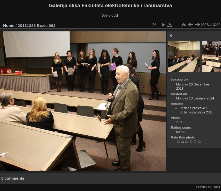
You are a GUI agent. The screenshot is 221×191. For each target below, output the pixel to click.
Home (8, 25)
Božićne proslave (192, 108)
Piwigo (216, 186)
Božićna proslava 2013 (196, 112)
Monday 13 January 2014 (195, 98)
